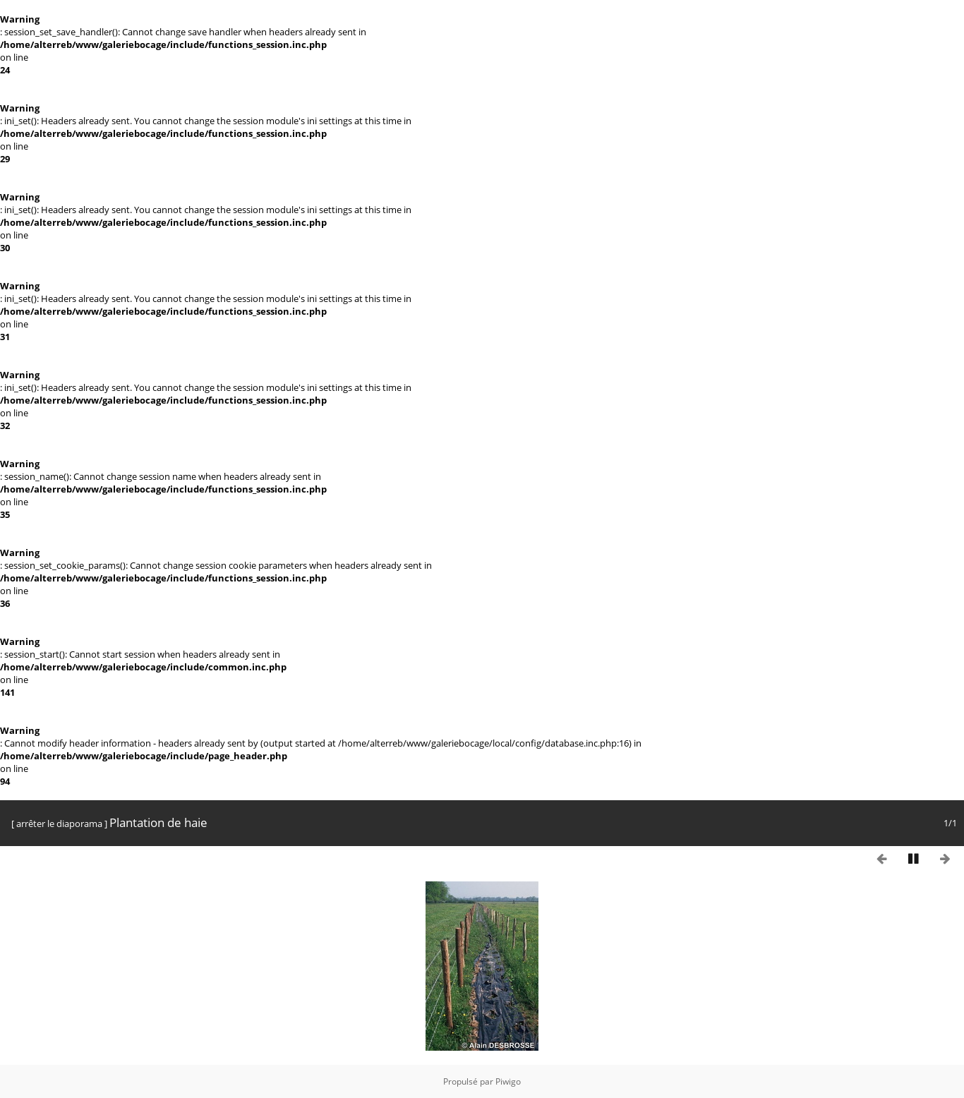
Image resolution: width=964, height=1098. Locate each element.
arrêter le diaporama (59, 823)
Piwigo (508, 1081)
